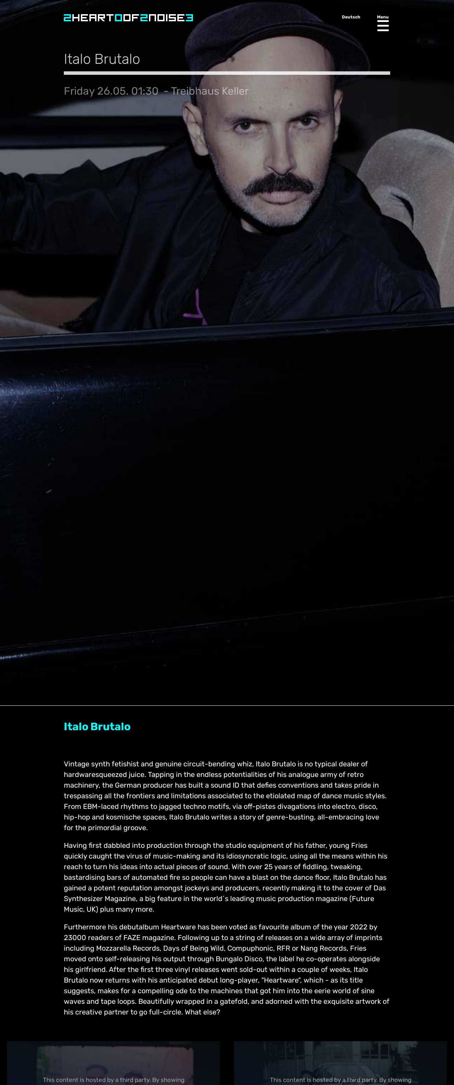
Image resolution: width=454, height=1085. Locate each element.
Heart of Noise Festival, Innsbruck (128, 17)
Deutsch (351, 17)
